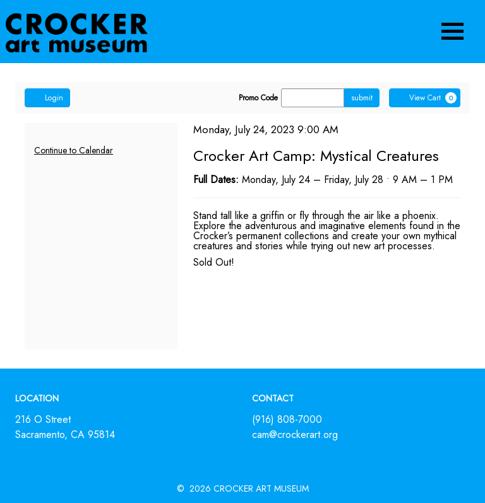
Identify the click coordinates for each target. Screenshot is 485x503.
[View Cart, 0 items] (424, 97)
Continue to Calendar (73, 150)
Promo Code (258, 98)
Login (47, 98)
